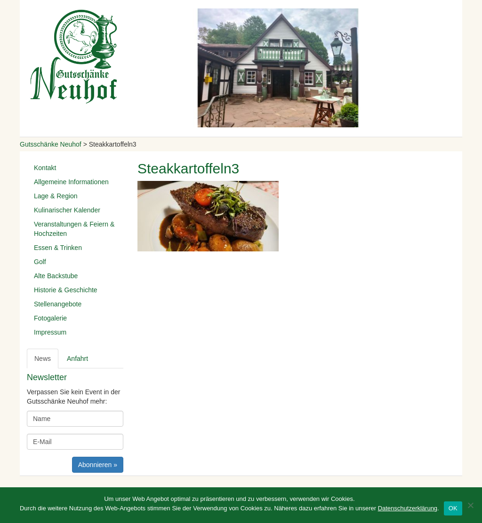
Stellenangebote (57, 304)
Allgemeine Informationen (71, 182)
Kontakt (45, 168)
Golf (40, 261)
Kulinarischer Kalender (67, 210)
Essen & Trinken (58, 247)
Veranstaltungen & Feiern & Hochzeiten (74, 228)
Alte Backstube (56, 276)
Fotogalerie (50, 318)
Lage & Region (56, 196)
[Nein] (470, 505)
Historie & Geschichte (65, 290)
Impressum (50, 332)
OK (453, 508)
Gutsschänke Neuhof (50, 144)
